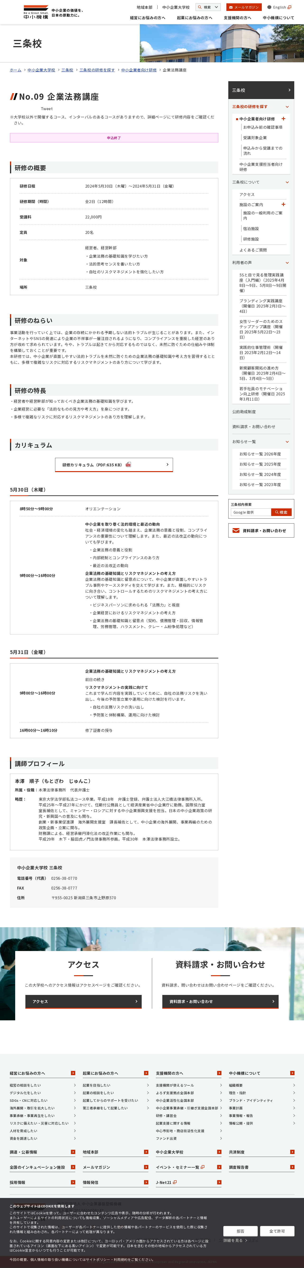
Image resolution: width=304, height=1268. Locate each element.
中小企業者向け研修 (139, 70)
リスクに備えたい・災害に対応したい (39, 1123)
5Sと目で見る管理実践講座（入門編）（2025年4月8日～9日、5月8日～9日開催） (262, 282)
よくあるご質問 (253, 250)
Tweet (47, 108)
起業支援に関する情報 (173, 1123)
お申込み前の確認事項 (263, 127)
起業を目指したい (97, 1085)
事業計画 (236, 1108)
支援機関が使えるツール (175, 1085)
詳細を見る (233, 1240)
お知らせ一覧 (244, 441)
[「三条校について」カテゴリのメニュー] (287, 182)
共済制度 (262, 1152)
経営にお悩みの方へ (148, 17)
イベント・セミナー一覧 (188, 1167)
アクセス (247, 194)
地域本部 (145, 7)
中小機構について (279, 17)
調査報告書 (262, 1167)
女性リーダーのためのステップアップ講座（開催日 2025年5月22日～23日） (261, 329)
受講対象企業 (255, 137)
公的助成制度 (244, 411)
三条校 (67, 70)
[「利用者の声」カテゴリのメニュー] (287, 262)
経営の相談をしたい (25, 1085)
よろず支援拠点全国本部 (175, 1092)
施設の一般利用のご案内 (263, 215)
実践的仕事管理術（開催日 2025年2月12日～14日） (261, 352)
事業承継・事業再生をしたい (32, 1115)
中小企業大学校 (176, 7)
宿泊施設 (251, 228)
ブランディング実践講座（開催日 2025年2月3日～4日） (262, 306)
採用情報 (42, 1182)
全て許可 (277, 1231)
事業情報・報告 (241, 1115)
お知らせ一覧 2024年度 (260, 474)
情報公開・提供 (241, 1123)
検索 (281, 512)
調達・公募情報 (42, 1152)
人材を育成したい (23, 1130)
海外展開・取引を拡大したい (32, 1108)
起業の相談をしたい (98, 1092)
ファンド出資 (166, 1138)
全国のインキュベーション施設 (42, 1167)
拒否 (240, 1231)
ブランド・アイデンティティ (251, 1100)
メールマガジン (115, 1167)
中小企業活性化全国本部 (175, 1100)
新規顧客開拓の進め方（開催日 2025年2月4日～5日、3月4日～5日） (262, 373)
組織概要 (236, 1085)
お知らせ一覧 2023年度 (260, 484)
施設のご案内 (251, 204)
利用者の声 (242, 262)
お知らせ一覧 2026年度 (260, 454)
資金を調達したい (23, 1138)
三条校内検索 (241, 504)
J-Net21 (188, 1182)
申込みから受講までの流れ (263, 150)
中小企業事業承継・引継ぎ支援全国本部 (187, 1108)
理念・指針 (237, 1092)
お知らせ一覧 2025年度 (260, 464)
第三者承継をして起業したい (105, 1108)
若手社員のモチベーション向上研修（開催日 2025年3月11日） (262, 394)
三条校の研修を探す (97, 70)
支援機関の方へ (237, 17)
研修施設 (251, 239)
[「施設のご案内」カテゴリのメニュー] (283, 204)
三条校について (246, 182)
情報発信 (115, 1182)
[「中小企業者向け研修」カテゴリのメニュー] (283, 119)
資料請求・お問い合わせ (254, 426)
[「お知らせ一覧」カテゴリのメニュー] (287, 441)
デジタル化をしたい (25, 1092)
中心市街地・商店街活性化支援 (180, 1130)
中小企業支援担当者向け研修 (261, 166)
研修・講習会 (166, 1115)
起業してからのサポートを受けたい (110, 1100)
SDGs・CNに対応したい (29, 1100)
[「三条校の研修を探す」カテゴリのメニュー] (287, 106)
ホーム (16, 70)
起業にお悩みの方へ (195, 17)
